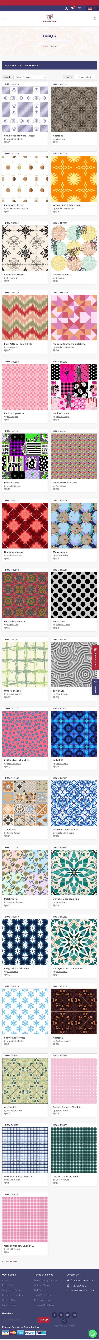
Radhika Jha (12, 625)
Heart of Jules (14, 763)
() (7, 142)
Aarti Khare (12, 972)
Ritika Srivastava (14, 555)
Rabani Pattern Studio (17, 208)
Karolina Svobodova (65, 208)
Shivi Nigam (12, 417)
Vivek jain (60, 139)
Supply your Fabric (11, 1290)
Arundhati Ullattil (15, 139)
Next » (15, 1261)
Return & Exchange (43, 1300)
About (5, 1280)
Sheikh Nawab (62, 1110)
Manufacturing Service (45, 1280)
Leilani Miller (62, 763)
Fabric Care (8, 1285)
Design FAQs (8, 1300)
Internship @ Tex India (13, 1295)
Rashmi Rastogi (14, 694)
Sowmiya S (12, 278)
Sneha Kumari (13, 833)
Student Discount (43, 1285)
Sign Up (43, 1320)
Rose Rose (61, 486)
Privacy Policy (9, 1305)
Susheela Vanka (63, 1041)
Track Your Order (42, 1295)
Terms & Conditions (44, 1305)
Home (45, 46)
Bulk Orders (40, 1290)
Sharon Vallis (62, 555)
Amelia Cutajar (62, 417)
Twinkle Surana (63, 625)
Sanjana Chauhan (15, 902)
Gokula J (60, 278)
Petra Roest (61, 902)
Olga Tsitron (61, 694)
